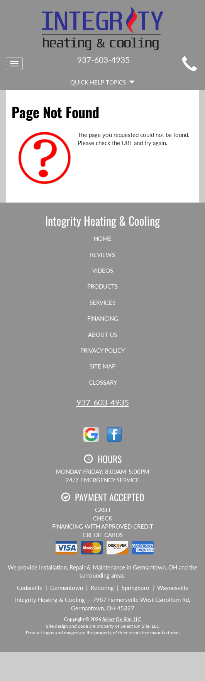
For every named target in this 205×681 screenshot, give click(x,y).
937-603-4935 (102, 402)
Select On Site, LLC (121, 619)
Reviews (102, 254)
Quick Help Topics (102, 82)
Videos (102, 270)
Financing (102, 318)
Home (103, 238)
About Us (102, 334)
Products (102, 286)
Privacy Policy (102, 350)
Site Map (102, 366)
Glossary (102, 382)
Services (102, 302)
